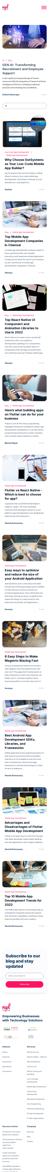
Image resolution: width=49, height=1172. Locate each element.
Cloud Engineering (34, 1104)
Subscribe (24, 984)
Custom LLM (31, 1066)
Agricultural (6, 1066)
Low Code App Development (32, 1080)
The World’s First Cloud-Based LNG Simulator (11, 1133)
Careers (30, 1141)
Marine (4, 1052)
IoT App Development (35, 1113)
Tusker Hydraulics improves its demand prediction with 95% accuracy (10, 1157)
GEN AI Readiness (33, 1061)
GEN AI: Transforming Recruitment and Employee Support (22, 69)
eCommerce (7, 1071)
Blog (28, 1136)
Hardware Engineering (35, 1108)
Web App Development (36, 1099)
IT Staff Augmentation (35, 1118)
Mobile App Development (36, 1086)
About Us (30, 1131)
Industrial (6, 1057)
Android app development (32, 1093)
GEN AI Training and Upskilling (34, 1073)
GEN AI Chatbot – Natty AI (37, 1057)
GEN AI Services (33, 1052)
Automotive (6, 1061)
